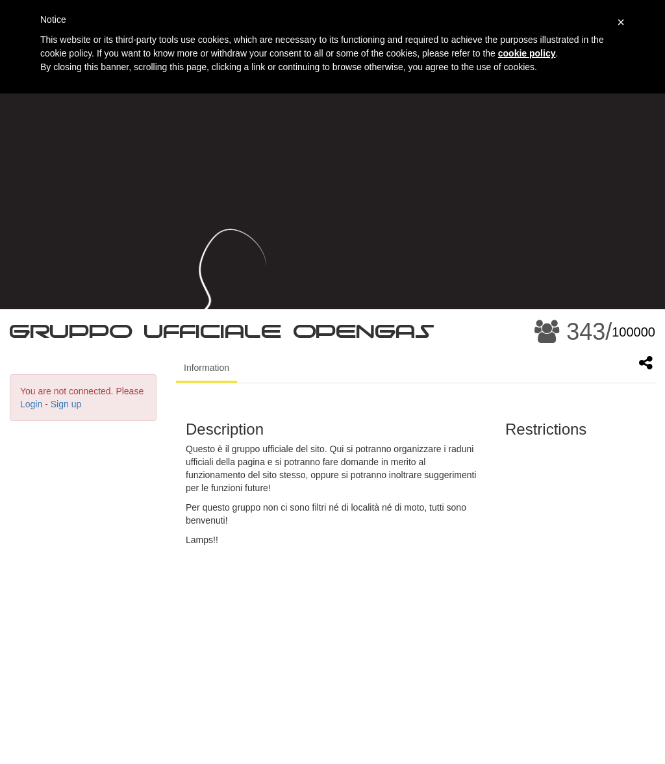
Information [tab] (206, 368)
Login (31, 404)
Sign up (66, 404)
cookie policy (527, 53)
